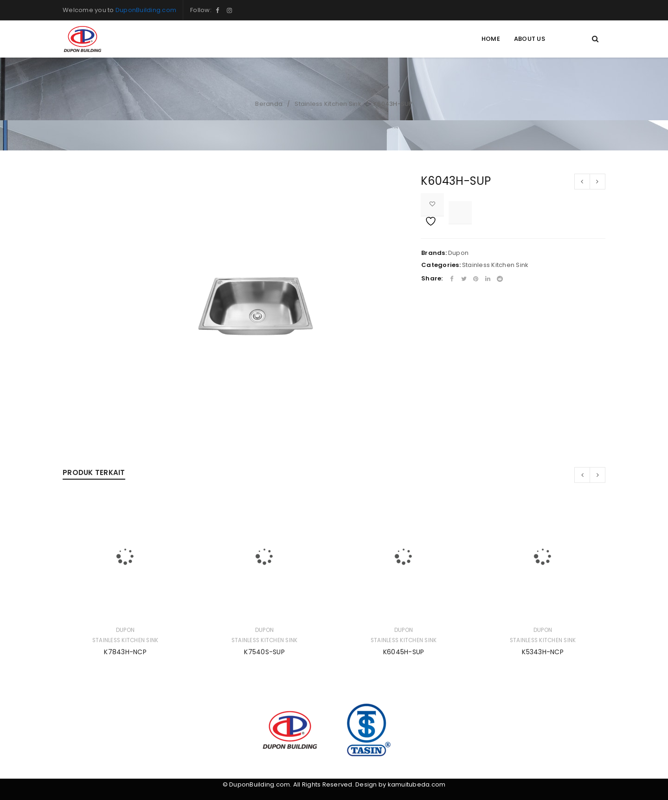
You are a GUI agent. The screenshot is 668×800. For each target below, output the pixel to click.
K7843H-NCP (125, 652)
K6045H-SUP (403, 652)
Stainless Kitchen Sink (328, 103)
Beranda (269, 103)
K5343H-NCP (543, 652)
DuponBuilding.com (146, 10)
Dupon (458, 252)
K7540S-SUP (264, 652)
